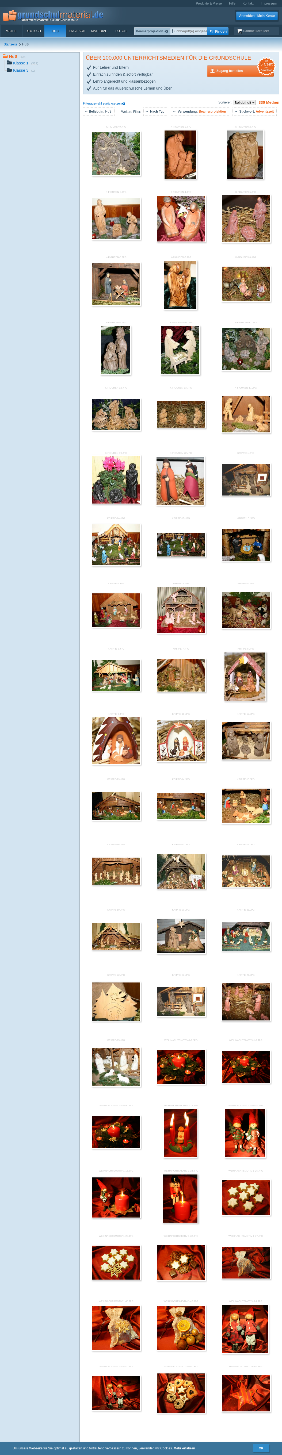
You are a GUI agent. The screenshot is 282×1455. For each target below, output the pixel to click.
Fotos (120, 31)
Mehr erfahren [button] (184, 1448)
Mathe (11, 31)
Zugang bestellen (245, 70)
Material (99, 31)
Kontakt (248, 3)
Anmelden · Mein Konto (257, 16)
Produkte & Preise (209, 3)
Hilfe (232, 3)
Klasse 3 (21, 70)
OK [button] (261, 1448)
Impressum (269, 3)
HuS (55, 31)
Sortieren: (225, 102)
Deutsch (33, 31)
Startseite (10, 44)
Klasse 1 (22, 63)
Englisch (77, 31)
